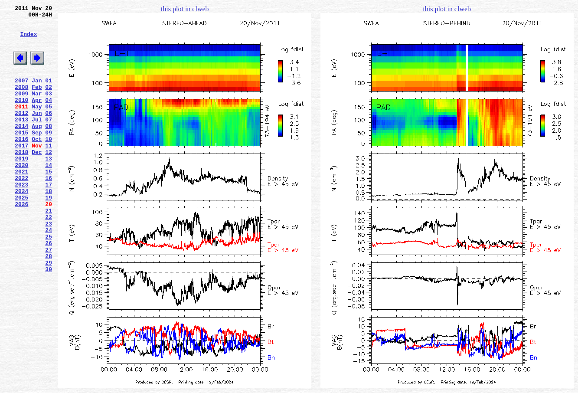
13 (48, 187)
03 (48, 109)
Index (28, 40)
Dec (37, 179)
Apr (37, 117)
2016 (21, 163)
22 (48, 257)
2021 (21, 202)
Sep (37, 156)
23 (48, 265)
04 (48, 117)
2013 (21, 140)
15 (48, 202)
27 (48, 296)
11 (48, 171)
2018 (21, 179)
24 (48, 273)
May (37, 124)
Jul (37, 140)
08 (48, 148)
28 (48, 304)
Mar (37, 109)
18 (48, 226)
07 (48, 140)
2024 (21, 226)
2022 (21, 210)
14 (48, 195)
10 (48, 163)
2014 (21, 148)
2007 (21, 93)
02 (48, 101)
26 (48, 288)
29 (48, 312)
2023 (21, 218)
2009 (21, 109)
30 (48, 320)
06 (48, 132)
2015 (21, 156)
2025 (21, 234)
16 (48, 210)
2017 (21, 171)
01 (48, 93)
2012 (21, 132)
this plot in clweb (185, 9)
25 (48, 281)
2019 (21, 187)
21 (48, 249)
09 (48, 156)
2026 (21, 242)
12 (48, 179)
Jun (37, 132)
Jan (37, 93)
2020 (21, 195)
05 (48, 124)
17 (48, 218)
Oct (37, 163)
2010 (21, 117)
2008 (21, 101)
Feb (37, 101)
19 (48, 234)
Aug (37, 148)
